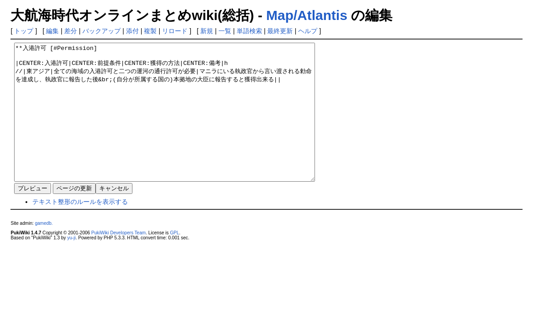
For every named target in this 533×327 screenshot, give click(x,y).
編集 (52, 31)
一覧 (224, 31)
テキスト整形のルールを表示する (80, 229)
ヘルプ (307, 31)
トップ (23, 31)
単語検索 (249, 31)
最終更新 (280, 31)
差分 (70, 31)
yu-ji (71, 265)
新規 (206, 31)
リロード (175, 31)
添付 (132, 31)
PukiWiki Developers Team (118, 260)
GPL (174, 260)
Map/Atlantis (306, 15)
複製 (150, 31)
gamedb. (44, 250)
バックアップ (101, 31)
